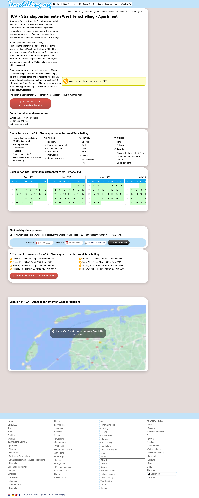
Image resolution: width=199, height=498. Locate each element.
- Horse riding (106, 435)
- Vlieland (151, 460)
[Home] (54, 4)
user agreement (28, 495)
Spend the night (74, 4)
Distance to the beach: (127, 153)
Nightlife (104, 456)
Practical (108, 4)
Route (149, 425)
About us (151, 470)
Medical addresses (155, 432)
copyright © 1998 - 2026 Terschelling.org (52, 495)
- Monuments (60, 442)
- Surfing (104, 439)
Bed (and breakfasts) (17, 467)
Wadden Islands (107, 470)
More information (22, 124)
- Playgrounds (60, 463)
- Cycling (104, 428)
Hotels (57, 421)
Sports (103, 421)
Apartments (13, 446)
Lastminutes (59, 425)
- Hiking (103, 432)
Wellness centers (62, 470)
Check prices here (30, 103)
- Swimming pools (108, 425)
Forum (150, 435)
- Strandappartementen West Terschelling (26, 460)
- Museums (59, 439)
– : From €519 (32, 262)
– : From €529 (102, 265)
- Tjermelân (13, 463)
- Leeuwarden (153, 446)
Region (117, 4)
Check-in (30, 243)
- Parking (151, 428)
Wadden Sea (106, 481)
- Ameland (151, 456)
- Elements (12, 449)
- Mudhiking (105, 446)
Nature (57, 474)
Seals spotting (106, 477)
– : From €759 (103, 269)
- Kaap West (13, 453)
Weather (124, 4)
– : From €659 (101, 262)
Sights (57, 435)
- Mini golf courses (62, 467)
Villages (104, 463)
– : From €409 (33, 265)
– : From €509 (34, 269)
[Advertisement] (170, 73)
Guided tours (60, 477)
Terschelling (62, 4)
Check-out (59, 243)
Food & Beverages (108, 449)
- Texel (150, 463)
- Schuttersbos (14, 484)
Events (100, 4)
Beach (85, 4)
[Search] (130, 4)
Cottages (12, 474)
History (103, 488)
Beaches (58, 432)
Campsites (13, 470)
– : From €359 (33, 259)
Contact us (152, 477)
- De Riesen (13, 477)
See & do (92, 4)
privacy (36, 495)
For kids (11, 435)
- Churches (59, 446)
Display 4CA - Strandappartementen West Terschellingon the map (78, 333)
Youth (103, 484)
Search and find (118, 242)
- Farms (57, 460)
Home (10, 421)
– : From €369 (102, 259)
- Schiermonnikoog (155, 453)
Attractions (59, 453)
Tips (10, 432)
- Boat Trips (59, 456)
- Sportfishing (106, 442)
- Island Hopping (107, 474)
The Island (12, 428)
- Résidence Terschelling (19, 456)
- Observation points (63, 449)
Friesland (151, 442)
